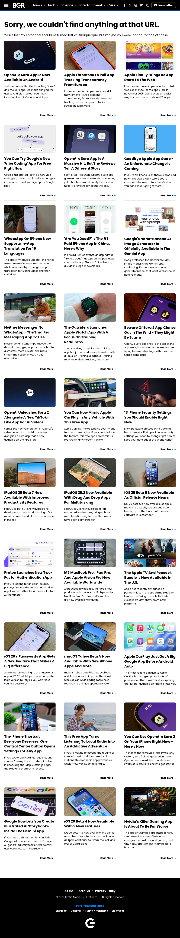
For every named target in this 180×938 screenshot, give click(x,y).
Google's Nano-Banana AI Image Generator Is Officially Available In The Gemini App (147, 246)
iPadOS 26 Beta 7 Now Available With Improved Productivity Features (27, 497)
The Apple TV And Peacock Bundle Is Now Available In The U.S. (148, 577)
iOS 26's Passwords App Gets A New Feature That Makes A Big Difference (29, 661)
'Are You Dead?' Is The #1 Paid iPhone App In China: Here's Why (87, 243)
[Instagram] (135, 5)
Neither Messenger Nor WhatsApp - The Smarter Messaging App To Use (26, 332)
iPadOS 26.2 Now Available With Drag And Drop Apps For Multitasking (88, 497)
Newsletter (163, 5)
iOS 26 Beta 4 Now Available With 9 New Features (89, 823)
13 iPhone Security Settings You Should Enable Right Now (148, 417)
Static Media (73, 897)
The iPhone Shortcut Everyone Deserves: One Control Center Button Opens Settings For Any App (30, 743)
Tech (51, 5)
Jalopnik (76, 910)
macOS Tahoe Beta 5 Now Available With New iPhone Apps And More (88, 661)
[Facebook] (124, 5)
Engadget (61, 910)
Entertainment (90, 5)
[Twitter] (130, 5)
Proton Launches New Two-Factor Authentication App (28, 575)
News (37, 5)
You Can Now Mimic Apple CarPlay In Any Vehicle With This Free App (89, 417)
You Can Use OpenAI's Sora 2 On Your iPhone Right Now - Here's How (149, 741)
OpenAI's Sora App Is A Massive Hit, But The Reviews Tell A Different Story (89, 163)
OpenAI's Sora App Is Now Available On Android (27, 77)
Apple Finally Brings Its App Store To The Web (148, 77)
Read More (46, 115)
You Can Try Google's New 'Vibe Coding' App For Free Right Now (27, 163)
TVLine (89, 910)
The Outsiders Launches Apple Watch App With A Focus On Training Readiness (86, 334)
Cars (111, 5)
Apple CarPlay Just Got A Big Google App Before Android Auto (150, 661)
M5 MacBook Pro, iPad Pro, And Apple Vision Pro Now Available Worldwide (87, 577)
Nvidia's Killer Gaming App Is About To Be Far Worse (148, 824)
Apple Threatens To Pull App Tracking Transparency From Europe (89, 80)
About (69, 891)
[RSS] (147, 5)
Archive (84, 891)
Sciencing (102, 910)
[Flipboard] (141, 5)
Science (67, 5)
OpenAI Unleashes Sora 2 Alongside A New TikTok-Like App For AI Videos (26, 417)
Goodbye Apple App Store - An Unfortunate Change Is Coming (148, 163)
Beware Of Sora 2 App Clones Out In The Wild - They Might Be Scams (150, 332)
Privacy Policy (105, 891)
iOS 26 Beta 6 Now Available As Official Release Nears (149, 495)
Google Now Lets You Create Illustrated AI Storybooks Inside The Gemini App (29, 826)
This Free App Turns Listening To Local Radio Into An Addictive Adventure (89, 741)
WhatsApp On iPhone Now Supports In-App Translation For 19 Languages (27, 246)
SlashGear (118, 910)
